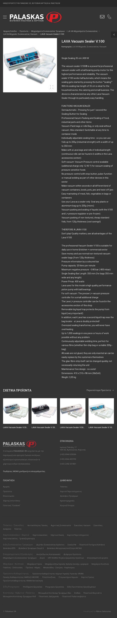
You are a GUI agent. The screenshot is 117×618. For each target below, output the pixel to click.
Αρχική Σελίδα (10, 31)
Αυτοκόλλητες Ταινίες (37, 525)
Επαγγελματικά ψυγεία (97, 558)
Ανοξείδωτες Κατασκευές (48, 554)
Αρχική (6, 487)
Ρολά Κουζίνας (49, 577)
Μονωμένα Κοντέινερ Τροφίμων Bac (54, 593)
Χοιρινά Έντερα (67, 505)
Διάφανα (7, 529)
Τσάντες (63, 487)
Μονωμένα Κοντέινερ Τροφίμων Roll (19, 596)
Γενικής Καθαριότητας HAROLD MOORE (21, 577)
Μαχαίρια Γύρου (34, 564)
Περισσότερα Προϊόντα (99, 390)
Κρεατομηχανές (67, 501)
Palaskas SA (10, 611)
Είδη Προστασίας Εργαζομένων (81, 587)
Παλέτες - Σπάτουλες (13, 568)
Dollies (77, 593)
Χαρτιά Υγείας (87, 577)
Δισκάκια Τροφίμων (69, 496)
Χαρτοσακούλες (40, 535)
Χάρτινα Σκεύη (57, 535)
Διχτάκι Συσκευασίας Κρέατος (50, 545)
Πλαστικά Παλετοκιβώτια (74, 596)
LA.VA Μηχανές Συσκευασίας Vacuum (89, 46)
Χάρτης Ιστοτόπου (11, 501)
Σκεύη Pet (71, 545)
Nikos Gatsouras (103, 611)
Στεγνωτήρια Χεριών (68, 577)
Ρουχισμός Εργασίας (54, 587)
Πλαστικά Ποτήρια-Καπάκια (92, 545)
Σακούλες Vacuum (82, 525)
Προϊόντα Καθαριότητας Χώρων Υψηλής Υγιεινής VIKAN (57, 574)
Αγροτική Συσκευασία (61, 525)
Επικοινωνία (8, 496)
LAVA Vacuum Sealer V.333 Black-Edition (50, 427)
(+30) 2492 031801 (68, 464)
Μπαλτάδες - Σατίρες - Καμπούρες (59, 568)
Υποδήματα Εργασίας (32, 587)
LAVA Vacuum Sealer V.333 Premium (19, 427)
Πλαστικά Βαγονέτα (92, 593)
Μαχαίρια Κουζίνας (100, 564)
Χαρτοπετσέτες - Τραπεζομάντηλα (19, 539)
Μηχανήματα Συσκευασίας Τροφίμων (20, 558)
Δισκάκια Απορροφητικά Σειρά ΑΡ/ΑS (64, 548)
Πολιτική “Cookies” (11, 505)
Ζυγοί (42, 558)
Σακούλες (98, 525)
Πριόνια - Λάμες (33, 568)
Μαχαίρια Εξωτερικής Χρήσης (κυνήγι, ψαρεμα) (67, 564)
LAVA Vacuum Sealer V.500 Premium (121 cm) (80, 427)
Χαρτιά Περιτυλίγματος (71, 491)
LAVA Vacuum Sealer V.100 (52, 34)
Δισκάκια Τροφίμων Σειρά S (31, 548)
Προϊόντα (7, 491)
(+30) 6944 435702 (68, 459)
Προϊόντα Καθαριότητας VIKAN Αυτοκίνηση (23, 581)
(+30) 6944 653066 (68, 454)
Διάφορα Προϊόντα (72, 554)
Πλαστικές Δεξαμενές (49, 596)
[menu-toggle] (5, 17)
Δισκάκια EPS (9, 548)
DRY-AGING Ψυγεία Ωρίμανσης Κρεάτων (66, 558)
